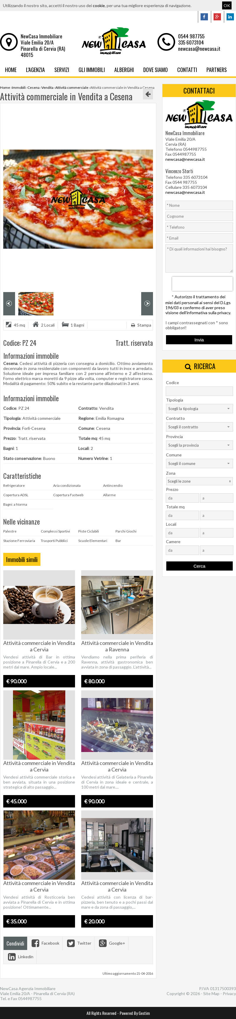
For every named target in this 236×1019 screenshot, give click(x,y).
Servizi (61, 69)
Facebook (44, 943)
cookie (99, 5)
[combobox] (199, 408)
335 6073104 (191, 42)
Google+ (111, 943)
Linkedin (19, 956)
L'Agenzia (35, 69)
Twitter (78, 943)
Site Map (211, 993)
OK (227, 5)
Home (11, 69)
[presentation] (202, 284)
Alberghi (124, 69)
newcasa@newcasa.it (199, 48)
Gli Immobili (92, 69)
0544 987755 (191, 36)
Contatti (187, 69)
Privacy (229, 993)
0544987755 (30, 998)
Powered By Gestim (135, 1013)
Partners (216, 69)
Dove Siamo (155, 69)
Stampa (140, 324)
